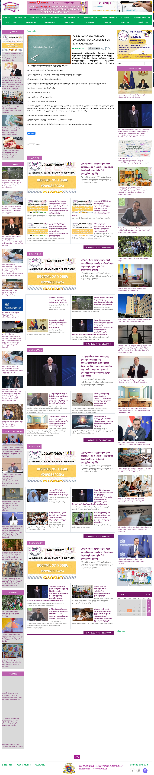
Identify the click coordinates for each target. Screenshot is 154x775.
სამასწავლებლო (50, 17)
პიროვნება (30, 22)
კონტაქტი (7, 764)
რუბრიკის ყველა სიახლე (98, 248)
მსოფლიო (126, 17)
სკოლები (34, 17)
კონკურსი (143, 22)
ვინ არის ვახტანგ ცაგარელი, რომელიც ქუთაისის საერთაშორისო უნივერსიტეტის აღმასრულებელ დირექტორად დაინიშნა (12, 241)
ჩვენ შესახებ (24, 764)
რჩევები (109, 22)
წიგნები (125, 22)
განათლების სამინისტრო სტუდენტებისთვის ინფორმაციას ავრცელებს (10, 315)
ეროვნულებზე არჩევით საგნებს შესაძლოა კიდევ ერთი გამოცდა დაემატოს (12, 424)
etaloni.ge (121, 631)
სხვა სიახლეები (142, 17)
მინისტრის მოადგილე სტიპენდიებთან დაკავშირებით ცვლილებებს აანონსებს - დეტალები (131, 561)
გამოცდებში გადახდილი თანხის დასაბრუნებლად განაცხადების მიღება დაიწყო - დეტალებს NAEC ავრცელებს (134, 529)
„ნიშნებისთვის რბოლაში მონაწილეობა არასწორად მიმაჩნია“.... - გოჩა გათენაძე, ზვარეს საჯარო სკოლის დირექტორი (134, 230)
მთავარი (7, 17)
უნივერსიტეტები (71, 17)
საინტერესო (70, 22)
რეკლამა (40, 764)
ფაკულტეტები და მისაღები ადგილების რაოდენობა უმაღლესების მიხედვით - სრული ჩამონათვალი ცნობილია (11, 506)
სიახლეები (20, 17)
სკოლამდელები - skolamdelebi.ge (100, 17)
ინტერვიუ (50, 22)
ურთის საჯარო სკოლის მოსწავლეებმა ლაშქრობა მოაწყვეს (11, 614)
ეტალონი (11, 22)
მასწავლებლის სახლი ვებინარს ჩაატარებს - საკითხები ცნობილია (9, 293)
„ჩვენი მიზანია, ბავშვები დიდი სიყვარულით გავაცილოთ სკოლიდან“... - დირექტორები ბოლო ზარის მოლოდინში (134, 411)
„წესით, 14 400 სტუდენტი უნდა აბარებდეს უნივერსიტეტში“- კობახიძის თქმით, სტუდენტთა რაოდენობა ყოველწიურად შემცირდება (12, 451)
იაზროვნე (91, 22)
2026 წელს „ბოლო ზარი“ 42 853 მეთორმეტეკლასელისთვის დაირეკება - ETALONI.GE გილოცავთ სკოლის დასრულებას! (133, 161)
